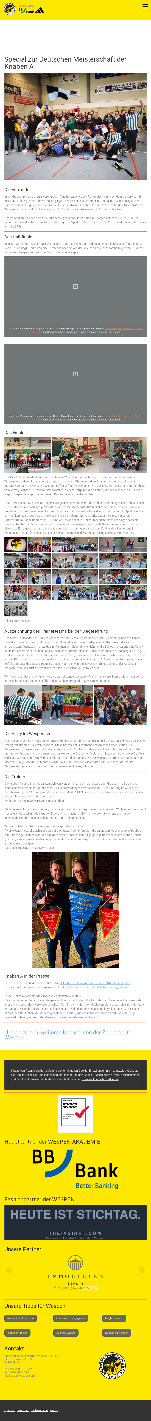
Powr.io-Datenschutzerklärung (100, 1079)
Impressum (9, 1410)
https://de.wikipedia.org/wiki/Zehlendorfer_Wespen (94, 987)
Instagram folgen (17, 1332)
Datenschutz (23, 1410)
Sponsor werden (66, 1332)
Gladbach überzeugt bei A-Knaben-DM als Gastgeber (95, 983)
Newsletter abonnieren (20, 1318)
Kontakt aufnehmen (116, 1332)
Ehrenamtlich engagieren (70, 1318)
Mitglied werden (114, 1318)
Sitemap (54, 1410)
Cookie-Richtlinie (26, 1074)
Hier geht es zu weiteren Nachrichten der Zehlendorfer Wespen (68, 1035)
